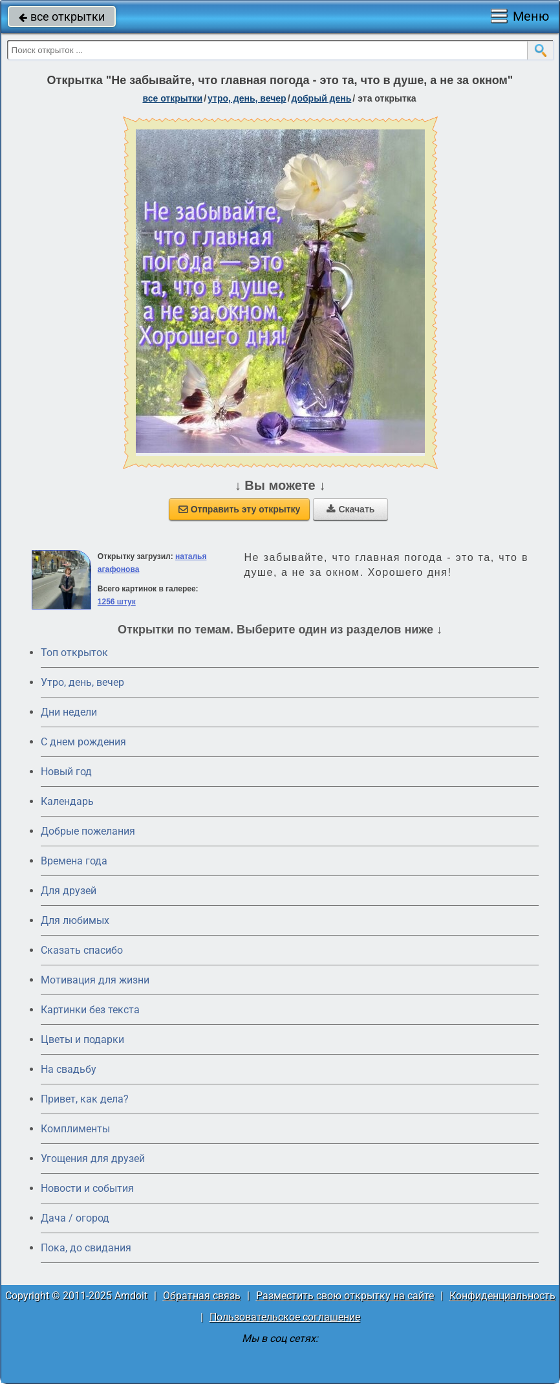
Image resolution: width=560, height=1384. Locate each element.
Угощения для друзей (93, 1158)
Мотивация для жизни (95, 980)
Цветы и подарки (82, 1039)
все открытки (62, 16)
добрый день (322, 98)
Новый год (66, 771)
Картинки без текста (90, 1010)
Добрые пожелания (88, 831)
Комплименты (75, 1129)
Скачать (350, 509)
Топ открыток (74, 652)
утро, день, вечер (247, 98)
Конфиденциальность (502, 1296)
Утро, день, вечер (82, 682)
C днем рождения (83, 742)
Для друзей (68, 890)
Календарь (67, 801)
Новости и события (87, 1188)
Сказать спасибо (82, 950)
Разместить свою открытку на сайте (345, 1296)
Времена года (74, 861)
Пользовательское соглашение (285, 1317)
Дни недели (69, 712)
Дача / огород (75, 1218)
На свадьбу (68, 1069)
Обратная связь (202, 1296)
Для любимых (75, 920)
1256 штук (117, 601)
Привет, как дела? (85, 1099)
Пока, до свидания (86, 1248)
